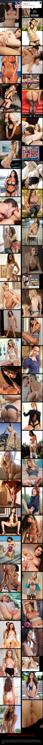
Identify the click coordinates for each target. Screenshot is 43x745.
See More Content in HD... (21, 735)
